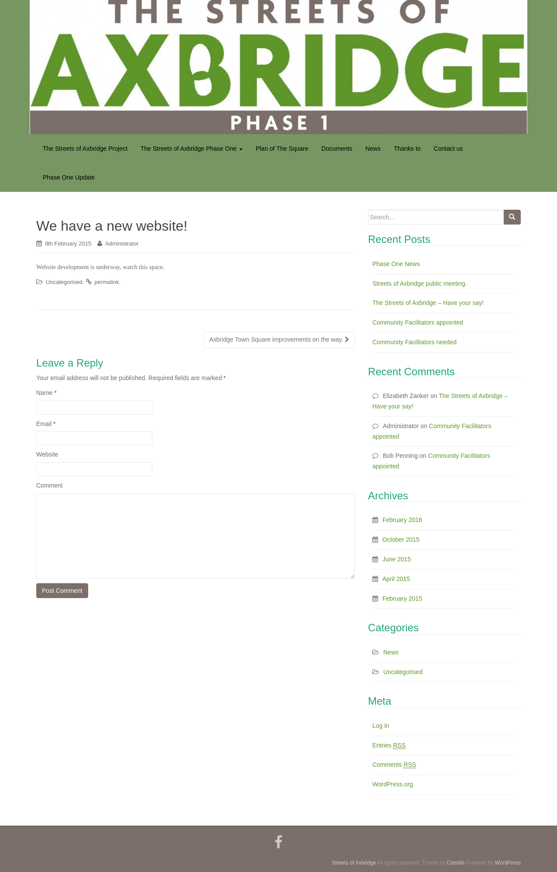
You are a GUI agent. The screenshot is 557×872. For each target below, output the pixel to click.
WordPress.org (392, 784)
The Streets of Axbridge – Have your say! (428, 302)
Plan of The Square (282, 148)
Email (45, 423)
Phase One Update (69, 177)
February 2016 (402, 519)
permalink (106, 282)
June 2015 (396, 559)
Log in (380, 725)
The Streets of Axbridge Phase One (192, 148)
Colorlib (455, 863)
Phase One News (396, 263)
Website (47, 454)
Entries (389, 745)
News (373, 148)
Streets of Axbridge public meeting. (419, 283)
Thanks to (407, 148)
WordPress (508, 863)
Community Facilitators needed (414, 342)
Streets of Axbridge (354, 863)
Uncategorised (64, 282)
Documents (336, 148)
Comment (49, 485)
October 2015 (400, 539)
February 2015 (402, 598)
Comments (394, 764)
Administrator (122, 243)
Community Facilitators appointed (417, 322)
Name (46, 392)
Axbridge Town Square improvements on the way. (279, 339)
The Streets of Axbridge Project (85, 148)
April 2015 (396, 578)
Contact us (448, 148)
